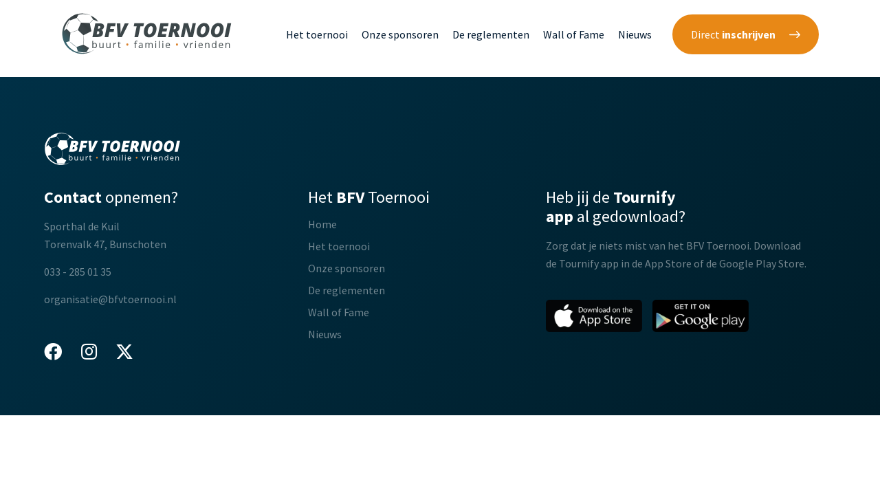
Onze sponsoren (400, 34)
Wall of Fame (573, 34)
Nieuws (635, 34)
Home (322, 224)
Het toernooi (317, 34)
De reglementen (490, 34)
